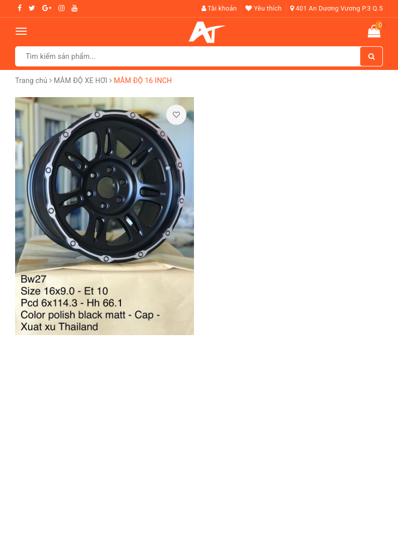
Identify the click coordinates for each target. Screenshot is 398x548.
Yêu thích (263, 8)
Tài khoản (219, 8)
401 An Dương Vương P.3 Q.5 (336, 8)
